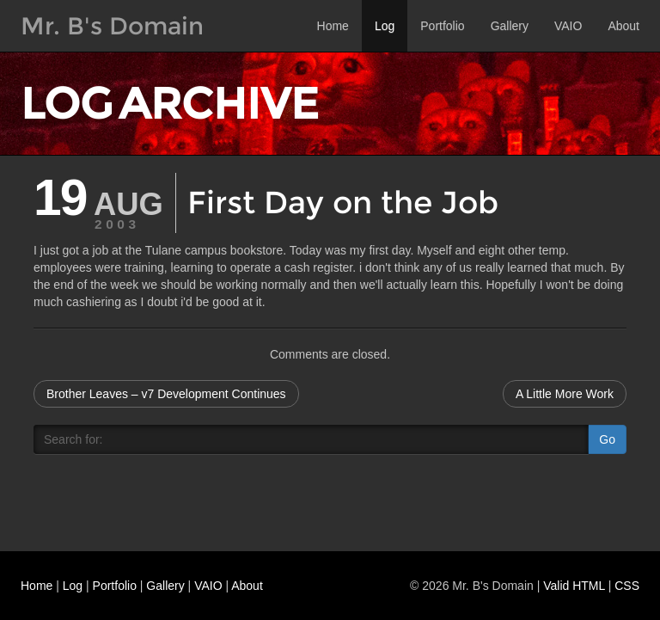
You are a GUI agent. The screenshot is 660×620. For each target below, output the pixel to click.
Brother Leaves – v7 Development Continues (166, 394)
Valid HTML (574, 585)
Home (333, 26)
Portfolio (442, 26)
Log (384, 26)
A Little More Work (565, 394)
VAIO (568, 26)
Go (607, 439)
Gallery (510, 26)
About (623, 26)
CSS (626, 585)
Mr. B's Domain (112, 25)
